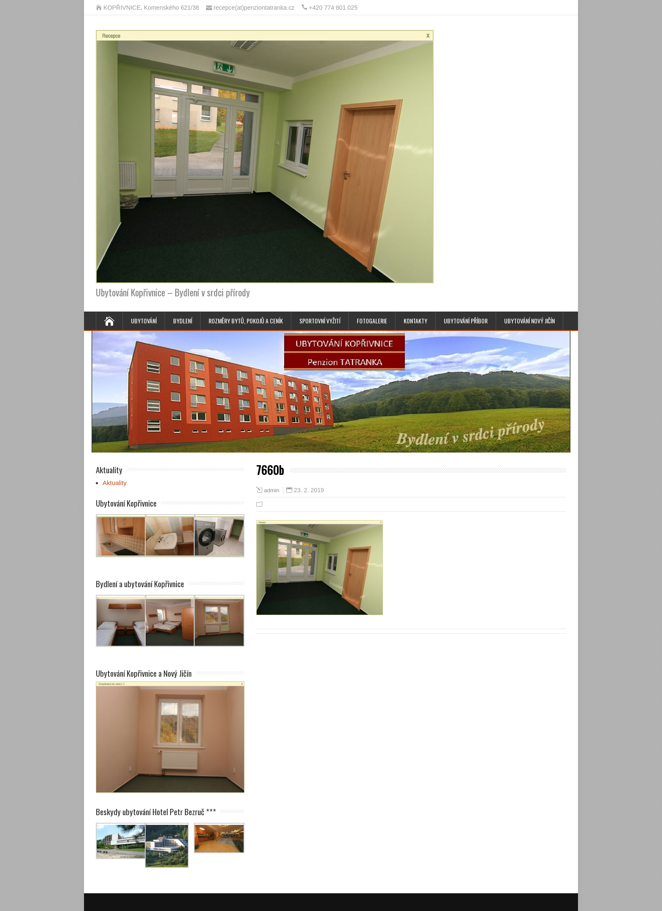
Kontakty (415, 320)
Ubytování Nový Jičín (529, 320)
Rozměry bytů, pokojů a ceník (246, 320)
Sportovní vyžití (319, 320)
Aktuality (115, 482)
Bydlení (182, 320)
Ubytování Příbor (466, 320)
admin (271, 490)
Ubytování (144, 320)
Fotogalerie (372, 320)
